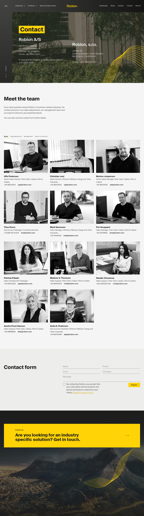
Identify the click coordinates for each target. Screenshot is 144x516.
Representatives (16, 136)
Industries (19, 6)
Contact (130, 6)
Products (31, 6)
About (113, 6)
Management (28, 136)
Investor (121, 6)
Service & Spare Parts (48, 6)
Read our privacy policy (83, 392)
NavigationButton (6, 6)
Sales (6, 136)
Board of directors (41, 136)
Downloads (103, 6)
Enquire (134, 385)
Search (138, 6)
